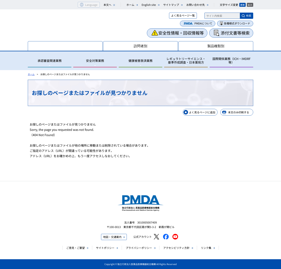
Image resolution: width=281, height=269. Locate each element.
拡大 (250, 4)
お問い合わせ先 (195, 5)
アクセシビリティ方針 (176, 248)
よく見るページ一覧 (183, 15)
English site (149, 5)
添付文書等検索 (235, 33)
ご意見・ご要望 (75, 248)
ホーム (130, 5)
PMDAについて (203, 23)
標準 (242, 4)
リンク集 (206, 248)
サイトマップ (171, 5)
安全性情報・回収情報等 (181, 33)
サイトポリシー (105, 248)
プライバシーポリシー (139, 248)
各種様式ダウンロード (237, 23)
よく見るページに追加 (202, 112)
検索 (248, 15)
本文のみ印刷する (238, 112)
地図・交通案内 (112, 237)
